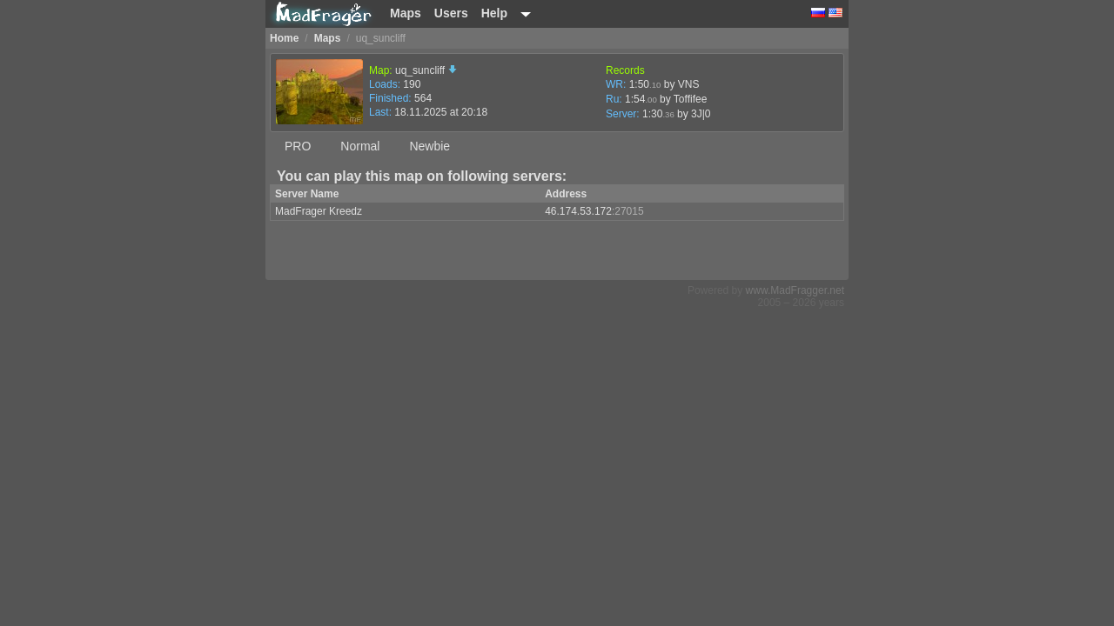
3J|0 (700, 114)
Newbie (429, 146)
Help (494, 13)
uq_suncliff (426, 70)
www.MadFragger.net (795, 290)
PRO (298, 146)
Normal (359, 146)
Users (451, 13)
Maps (405, 13)
